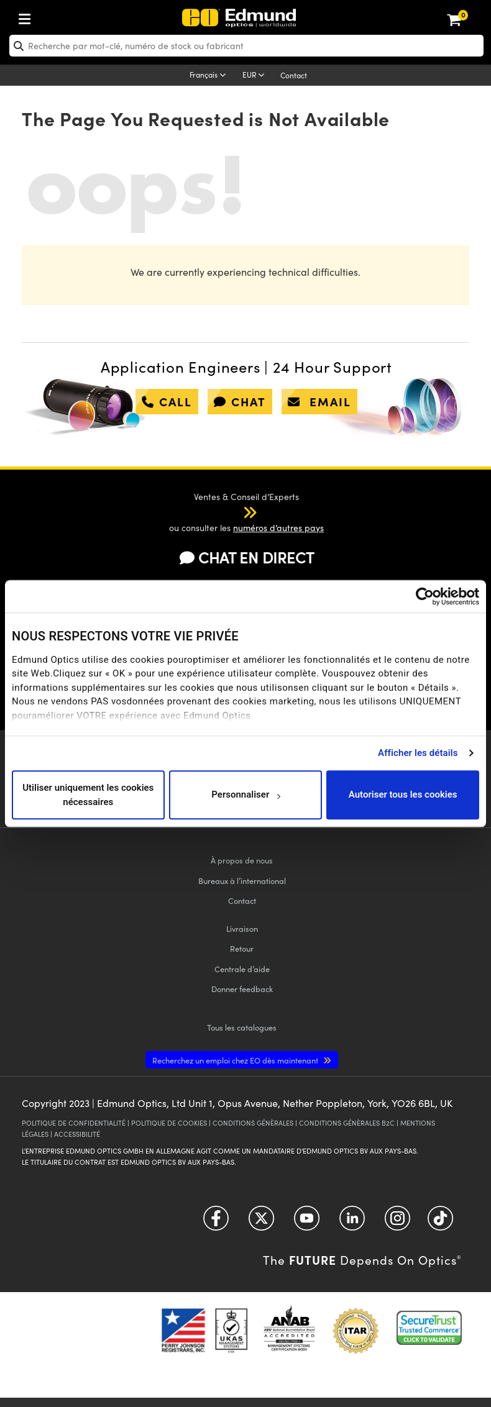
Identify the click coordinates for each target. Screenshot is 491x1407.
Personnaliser (245, 795)
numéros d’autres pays (278, 528)
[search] (246, 46)
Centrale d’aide (242, 968)
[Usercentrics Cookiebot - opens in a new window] (424, 596)
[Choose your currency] (255, 76)
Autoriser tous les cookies (403, 795)
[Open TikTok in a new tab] (440, 1222)
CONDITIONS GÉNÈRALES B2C (347, 1122)
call (167, 401)
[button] (237, 512)
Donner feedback (242, 988)
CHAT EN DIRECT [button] (247, 557)
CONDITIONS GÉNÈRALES (253, 1122)
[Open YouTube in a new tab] (306, 1222)
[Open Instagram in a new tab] (397, 1222)
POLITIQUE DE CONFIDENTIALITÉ (74, 1122)
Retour (242, 948)
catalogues (242, 1027)
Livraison (242, 928)
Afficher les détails (417, 753)
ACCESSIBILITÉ (77, 1134)
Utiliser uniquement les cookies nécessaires (88, 795)
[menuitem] (66, 16)
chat (240, 401)
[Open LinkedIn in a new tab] (352, 1222)
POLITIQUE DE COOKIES (169, 1122)
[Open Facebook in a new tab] (216, 1222)
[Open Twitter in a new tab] (261, 1222)
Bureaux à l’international (242, 880)
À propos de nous (242, 860)
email (319, 401)
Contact (293, 75)
